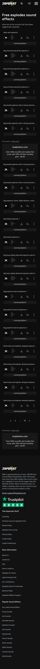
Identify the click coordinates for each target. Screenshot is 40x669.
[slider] (14, 37)
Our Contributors (8, 582)
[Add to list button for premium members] (27, 37)
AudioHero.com (20, 147)
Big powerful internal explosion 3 (15, 328)
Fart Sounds (6, 629)
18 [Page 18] (25, 420)
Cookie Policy (7, 539)
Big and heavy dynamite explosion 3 (16, 87)
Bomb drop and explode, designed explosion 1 (20, 346)
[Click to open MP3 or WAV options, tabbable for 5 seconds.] (21, 37)
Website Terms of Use (9, 530)
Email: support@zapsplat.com (14, 493)
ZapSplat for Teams (9, 573)
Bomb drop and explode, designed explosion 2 (20, 364)
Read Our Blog (7, 591)
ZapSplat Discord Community (12, 586)
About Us (5, 555)
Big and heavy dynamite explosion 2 (16, 69)
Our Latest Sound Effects (11, 607)
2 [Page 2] (15, 420)
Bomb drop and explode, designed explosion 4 (20, 400)
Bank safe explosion (11, 32)
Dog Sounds (6, 634)
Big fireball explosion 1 (12, 219)
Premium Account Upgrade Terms (14, 521)
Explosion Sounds (8, 625)
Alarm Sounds (7, 643)
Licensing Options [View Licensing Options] (20, 43)
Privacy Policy (7, 534)
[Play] (6, 37)
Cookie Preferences (9, 543)
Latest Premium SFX (9, 577)
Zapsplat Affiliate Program (11, 595)
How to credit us (8, 569)
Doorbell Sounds (8, 621)
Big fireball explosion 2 (12, 237)
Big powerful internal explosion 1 (15, 291)
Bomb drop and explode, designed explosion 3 (20, 382)
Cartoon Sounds (8, 652)
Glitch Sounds (7, 647)
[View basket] (29, 3)
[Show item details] (33, 37)
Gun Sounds (6, 616)
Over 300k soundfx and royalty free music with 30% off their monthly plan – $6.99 (20, 154)
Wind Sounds (6, 656)
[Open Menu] (36, 3)
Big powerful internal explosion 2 (15, 310)
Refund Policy (7, 525)
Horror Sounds (7, 638)
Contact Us (6, 560)
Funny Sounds (7, 612)
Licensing (5, 517)
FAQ (3, 564)
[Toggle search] (21, 3)
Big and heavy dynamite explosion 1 (16, 51)
